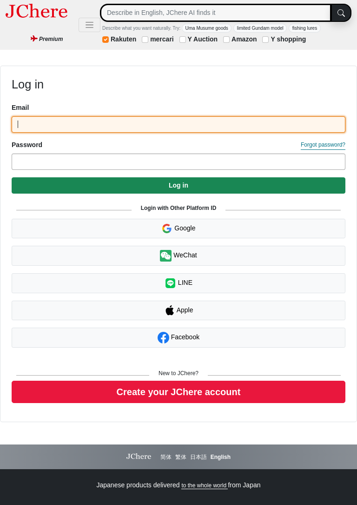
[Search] (215, 13)
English (221, 457)
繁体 (180, 457)
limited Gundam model (260, 28)
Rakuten (123, 39)
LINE (178, 283)
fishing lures (304, 28)
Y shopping (288, 39)
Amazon (244, 39)
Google (178, 228)
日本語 (198, 457)
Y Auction (203, 39)
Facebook (178, 337)
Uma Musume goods (206, 28)
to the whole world (204, 485)
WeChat (178, 256)
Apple (178, 310)
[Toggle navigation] (89, 25)
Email (20, 107)
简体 (166, 457)
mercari (162, 39)
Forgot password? (323, 144)
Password (27, 144)
